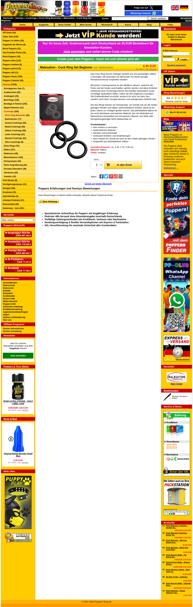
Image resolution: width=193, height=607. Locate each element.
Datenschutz (9, 285)
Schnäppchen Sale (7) (14, 88)
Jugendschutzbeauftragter (15, 312)
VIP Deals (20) (9, 32)
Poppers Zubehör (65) (13, 80)
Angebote (44, 25)
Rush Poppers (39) (11, 56)
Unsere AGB (9, 299)
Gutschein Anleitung (13, 306)
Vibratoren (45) (10, 172)
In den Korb (118, 164)
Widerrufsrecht (10, 301)
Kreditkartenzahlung (12, 309)
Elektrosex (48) (10, 153)
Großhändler (9, 296)
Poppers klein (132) (12, 60)
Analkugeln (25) (11, 96)
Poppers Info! (9, 304)
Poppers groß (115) (12, 68)
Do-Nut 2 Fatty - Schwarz (177, 577)
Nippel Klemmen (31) (13, 107)
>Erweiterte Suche (186, 19)
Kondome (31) (9, 192)
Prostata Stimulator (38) (14, 169)
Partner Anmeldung (12, 331)
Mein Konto (86, 25)
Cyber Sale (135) (10, 36)
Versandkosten (10, 283)
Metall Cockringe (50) (14, 127)
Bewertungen (171, 390)
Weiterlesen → (171, 168)
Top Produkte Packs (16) (14, 52)
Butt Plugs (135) (11, 100)
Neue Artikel (64, 25)
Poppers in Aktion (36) (13, 40)
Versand (25, 410)
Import (6, 314)
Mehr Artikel (176, 384)
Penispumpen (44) (12, 161)
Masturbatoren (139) (13, 157)
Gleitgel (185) (9, 188)
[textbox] (130, 18)
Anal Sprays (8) (10, 180)
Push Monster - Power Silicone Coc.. (175, 592)
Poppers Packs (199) (12, 76)
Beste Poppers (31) (12, 48)
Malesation (106, 67)
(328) (11, 111)
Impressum (8, 288)
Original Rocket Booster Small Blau (18, 455)
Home (23, 25)
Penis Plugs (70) (11, 146)
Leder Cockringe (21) (14, 134)
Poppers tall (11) (10, 72)
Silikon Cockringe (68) (14, 130)
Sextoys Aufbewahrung (14, 317)
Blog (149, 25)
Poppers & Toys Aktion (16, 366)
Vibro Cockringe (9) (13, 142)
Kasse (128, 25)
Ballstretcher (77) (12, 119)
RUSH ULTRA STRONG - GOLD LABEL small (18, 402)
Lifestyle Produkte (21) (13, 200)
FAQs (170, 25)
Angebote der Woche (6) (14, 44)
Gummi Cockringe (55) (14, 123)
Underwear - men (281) (13, 208)
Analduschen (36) (11, 92)
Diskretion (8, 293)
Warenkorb (107, 25)
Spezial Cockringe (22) (14, 138)
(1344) (10, 84)
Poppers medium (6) (12, 64)
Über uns (7, 320)
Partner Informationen (13, 328)
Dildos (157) (9, 150)
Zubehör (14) (9, 176)
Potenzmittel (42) (11, 204)
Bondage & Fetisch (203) (15, 104)
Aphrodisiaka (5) (10, 196)
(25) (16, 115)
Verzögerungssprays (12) (15, 184)
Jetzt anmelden (18, 355)
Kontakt (7, 291)
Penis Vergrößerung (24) (15, 165)
